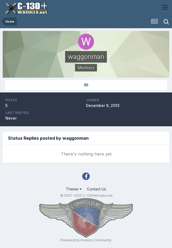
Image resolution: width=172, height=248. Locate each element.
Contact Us (96, 189)
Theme (74, 189)
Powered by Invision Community (86, 240)
